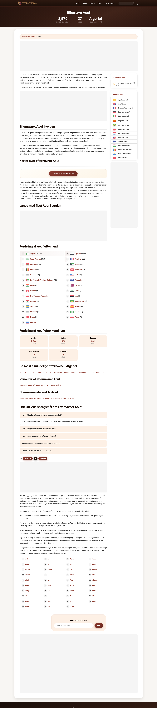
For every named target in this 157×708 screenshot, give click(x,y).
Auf (57, 385)
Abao (42, 398)
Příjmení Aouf (123, 137)
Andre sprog (110, 3)
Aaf (71, 569)
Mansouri (41, 372)
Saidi (21, 372)
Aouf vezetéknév (124, 145)
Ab (35, 398)
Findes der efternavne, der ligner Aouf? (37, 451)
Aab (21, 398)
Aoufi (38, 385)
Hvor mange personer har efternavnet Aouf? (39, 436)
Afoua (27, 569)
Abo (71, 601)
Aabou (25, 398)
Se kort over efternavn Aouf (63, 174)
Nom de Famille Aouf (125, 108)
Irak (76, 296)
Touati (34, 372)
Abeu (94, 591)
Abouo (94, 580)
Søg (98, 625)
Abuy (30, 385)
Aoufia (94, 569)
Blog (99, 3)
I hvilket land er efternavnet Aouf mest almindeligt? (42, 415)
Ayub (48, 385)
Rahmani (82, 372)
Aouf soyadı (122, 158)
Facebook (43, 458)
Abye (72, 606)
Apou (50, 580)
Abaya (57, 398)
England (33, 275)
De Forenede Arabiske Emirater (41, 280)
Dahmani (90, 372)
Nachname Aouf (124, 112)
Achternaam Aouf (124, 133)
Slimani (27, 372)
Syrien (77, 291)
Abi (93, 596)
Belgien (33, 270)
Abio (49, 601)
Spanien (78, 307)
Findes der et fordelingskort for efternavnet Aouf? (41, 443)
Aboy (27, 606)
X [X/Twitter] (35, 458)
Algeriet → (100, 372)
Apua (72, 575)
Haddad (66, 372)
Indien (32, 285)
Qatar (77, 285)
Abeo (72, 591)
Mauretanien (79, 301)
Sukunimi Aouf (123, 141)
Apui (94, 564)
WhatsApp (28, 458)
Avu (71, 580)
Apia (71, 596)
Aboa (94, 601)
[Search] (126, 3)
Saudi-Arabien (35, 259)
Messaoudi (58, 372)
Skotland (33, 312)
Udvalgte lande (88, 3)
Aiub (61, 385)
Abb (73, 398)
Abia (27, 601)
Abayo (68, 398)
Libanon (33, 301)
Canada (33, 291)
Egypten (78, 254)
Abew (27, 596)
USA (76, 275)
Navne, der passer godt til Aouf (125, 84)
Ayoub (43, 385)
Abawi (47, 398)
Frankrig (78, 259)
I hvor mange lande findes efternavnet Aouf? (39, 429)
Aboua (27, 575)
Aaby (31, 398)
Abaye (63, 398)
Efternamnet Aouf (124, 154)
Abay (53, 398)
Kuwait (77, 264)
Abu (25, 385)
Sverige (33, 307)
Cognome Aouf (123, 116)
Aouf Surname (123, 104)
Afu (34, 385)
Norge (32, 317)
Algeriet (33, 254)
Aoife (53, 385)
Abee (49, 591)
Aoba (27, 585)
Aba (38, 398)
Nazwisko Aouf (123, 129)
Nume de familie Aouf (125, 149)
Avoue (50, 569)
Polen (77, 317)
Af (71, 564)
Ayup (49, 585)
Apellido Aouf (123, 100)
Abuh (27, 580)
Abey (49, 596)
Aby (49, 606)
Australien (78, 280)
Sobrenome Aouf (124, 125)
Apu (49, 575)
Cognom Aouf (123, 121)
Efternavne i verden (29, 37)
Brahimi (49, 372)
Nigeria (77, 312)
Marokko (33, 264)
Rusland (33, 322)
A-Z (77, 3)
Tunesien (78, 270)
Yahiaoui (74, 372)
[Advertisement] (79, 56)
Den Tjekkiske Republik (38, 296)
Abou (22, 385)
